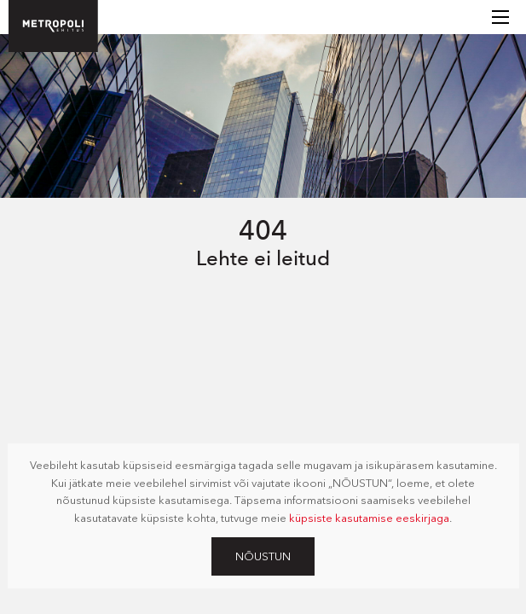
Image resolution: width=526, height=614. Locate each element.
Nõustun (263, 556)
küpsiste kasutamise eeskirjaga (369, 517)
